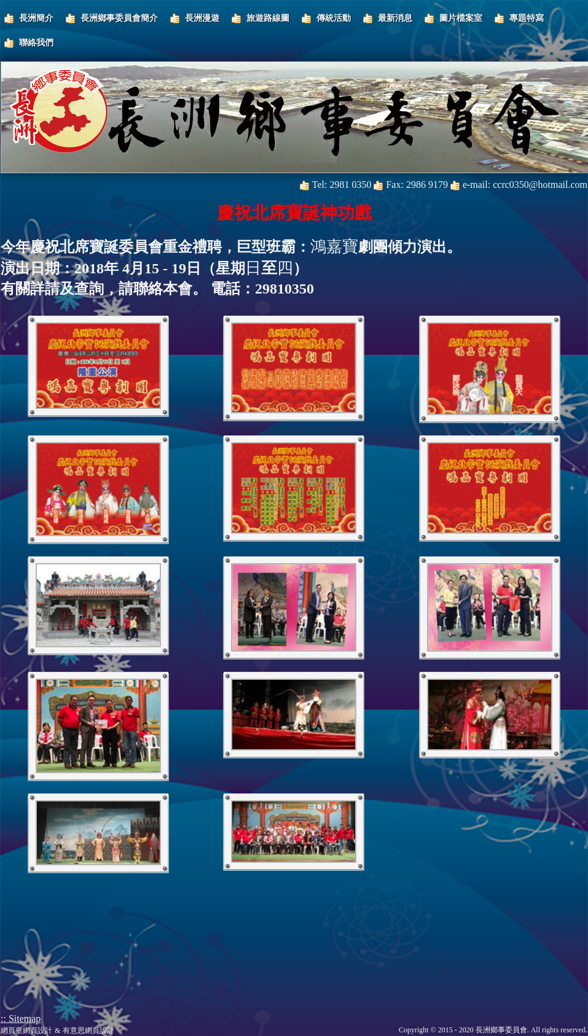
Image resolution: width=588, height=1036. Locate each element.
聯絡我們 (36, 42)
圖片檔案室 (460, 18)
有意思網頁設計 (88, 1030)
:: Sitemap (21, 1018)
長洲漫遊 (202, 18)
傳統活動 (333, 18)
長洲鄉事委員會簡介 (119, 18)
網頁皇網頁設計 (26, 1030)
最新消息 (395, 18)
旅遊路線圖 (267, 18)
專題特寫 (526, 18)
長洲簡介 (36, 18)
